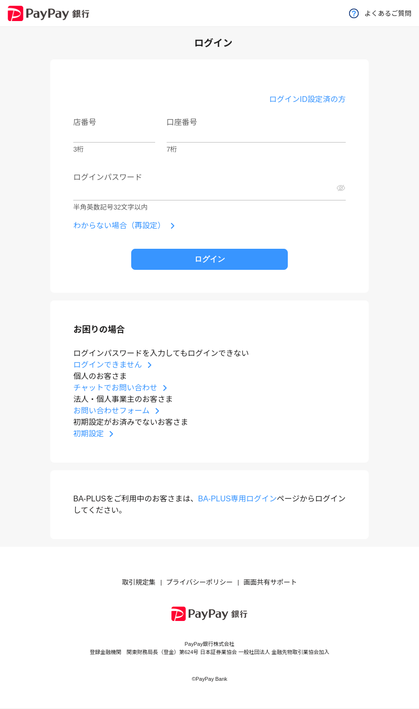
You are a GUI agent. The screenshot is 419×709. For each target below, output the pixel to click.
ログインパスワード (107, 177)
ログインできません (107, 365)
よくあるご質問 (380, 13)
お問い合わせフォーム (111, 411)
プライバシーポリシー (199, 582)
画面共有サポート (270, 582)
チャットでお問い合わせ (115, 388)
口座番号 (182, 122)
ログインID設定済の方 (307, 99)
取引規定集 (139, 582)
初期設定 (88, 434)
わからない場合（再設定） (119, 226)
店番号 (84, 122)
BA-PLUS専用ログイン (237, 499)
